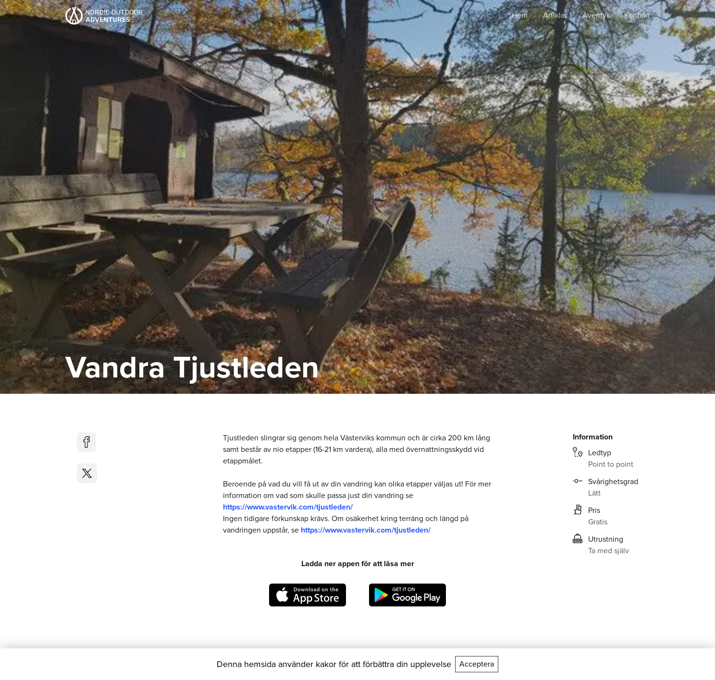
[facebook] (87, 442)
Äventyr (595, 15)
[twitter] (87, 473)
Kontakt (637, 15)
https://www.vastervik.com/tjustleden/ (288, 506)
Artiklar (555, 15)
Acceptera (476, 663)
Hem (520, 15)
